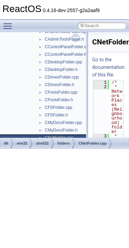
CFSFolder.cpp (58, 107)
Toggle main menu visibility (9, 23)
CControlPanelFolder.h (65, 54)
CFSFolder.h (56, 115)
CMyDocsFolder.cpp (63, 122)
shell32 (42, 143)
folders (63, 143)
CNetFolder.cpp (92, 143)
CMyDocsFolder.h (61, 130)
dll (6, 143)
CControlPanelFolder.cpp (68, 46)
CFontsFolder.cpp (61, 92)
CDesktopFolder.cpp (63, 62)
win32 (22, 143)
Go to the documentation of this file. (108, 67)
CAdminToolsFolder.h (64, 39)
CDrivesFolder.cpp (62, 77)
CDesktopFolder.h (61, 69)
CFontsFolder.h (59, 99)
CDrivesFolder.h (59, 84)
